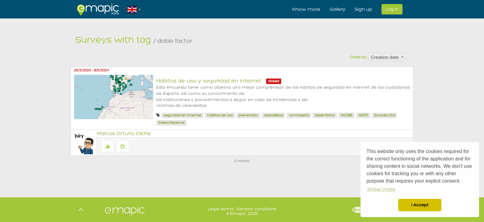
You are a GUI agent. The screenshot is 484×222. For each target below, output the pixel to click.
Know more (306, 9)
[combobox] (388, 57)
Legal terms (220, 209)
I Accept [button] (419, 205)
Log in (392, 9)
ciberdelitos (273, 115)
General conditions (256, 209)
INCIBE (347, 115)
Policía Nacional (171, 123)
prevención (248, 115)
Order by (358, 57)
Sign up (363, 9)
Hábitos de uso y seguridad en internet (208, 81)
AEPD (363, 115)
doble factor (325, 115)
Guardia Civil (384, 115)
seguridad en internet (182, 115)
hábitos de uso (220, 115)
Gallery (337, 9)
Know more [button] (381, 189)
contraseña (299, 115)
